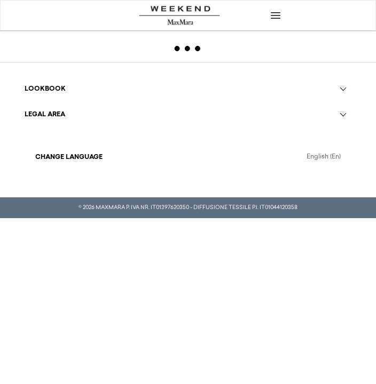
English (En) (324, 157)
